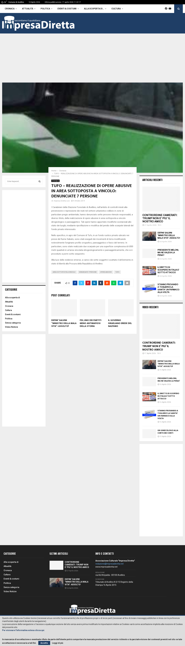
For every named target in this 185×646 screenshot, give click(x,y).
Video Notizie (11, 327)
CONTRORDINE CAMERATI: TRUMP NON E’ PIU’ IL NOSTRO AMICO (159, 218)
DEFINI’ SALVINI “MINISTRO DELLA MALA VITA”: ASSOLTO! (63, 323)
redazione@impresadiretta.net (109, 564)
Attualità (27, 9)
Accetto (44, 643)
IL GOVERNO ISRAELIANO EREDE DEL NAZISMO (120, 323)
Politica (45, 9)
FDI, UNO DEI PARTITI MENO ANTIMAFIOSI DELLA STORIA (90, 323)
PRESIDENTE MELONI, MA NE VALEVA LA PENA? (168, 252)
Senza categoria (13, 323)
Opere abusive (106, 272)
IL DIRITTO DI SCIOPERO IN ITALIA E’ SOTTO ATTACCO (168, 270)
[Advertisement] (92, 61)
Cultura (116, 9)
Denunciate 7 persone (88, 272)
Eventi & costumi (67, 9)
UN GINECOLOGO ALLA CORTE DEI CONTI (168, 432)
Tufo (117, 272)
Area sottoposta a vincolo (64, 272)
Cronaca (9, 9)
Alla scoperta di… (94, 9)
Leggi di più (57, 643)
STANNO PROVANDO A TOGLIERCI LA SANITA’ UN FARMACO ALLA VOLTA (168, 414)
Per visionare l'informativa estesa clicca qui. (23, 630)
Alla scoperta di (12, 297)
